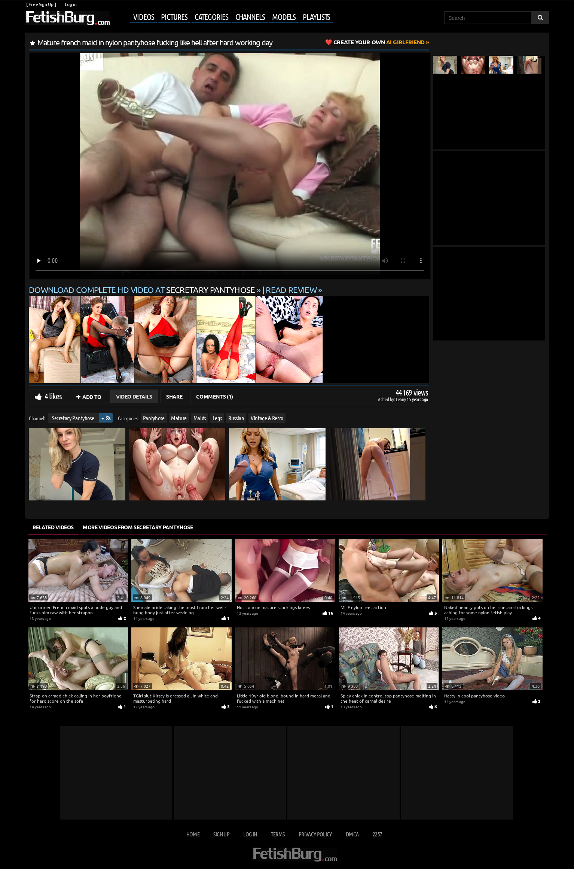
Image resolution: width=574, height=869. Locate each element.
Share (174, 396)
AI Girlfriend (379, 42)
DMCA (352, 834)
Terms (278, 834)
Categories (211, 16)
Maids (199, 417)
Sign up (221, 834)
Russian (236, 417)
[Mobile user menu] (222, 17)
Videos (143, 16)
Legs (217, 417)
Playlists (316, 16)
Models (284, 16)
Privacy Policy (315, 834)
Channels (250, 16)
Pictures (174, 16)
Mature (179, 417)
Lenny (401, 399)
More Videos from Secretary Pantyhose (138, 527)
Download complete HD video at (143, 289)
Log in (70, 4)
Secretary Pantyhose (73, 417)
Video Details (134, 396)
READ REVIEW (291, 289)
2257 (377, 834)
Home (192, 834)
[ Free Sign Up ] (41, 4)
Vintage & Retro (267, 417)
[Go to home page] (67, 18)
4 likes (53, 396)
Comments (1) (214, 396)
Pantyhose (154, 417)
